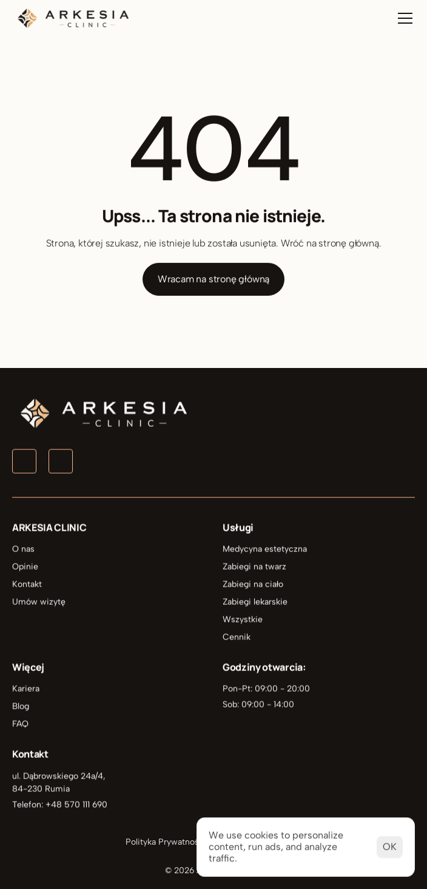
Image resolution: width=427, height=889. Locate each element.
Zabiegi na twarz (254, 567)
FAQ (20, 724)
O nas (23, 549)
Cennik (236, 637)
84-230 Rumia (41, 788)
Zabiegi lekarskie (255, 602)
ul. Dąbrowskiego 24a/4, (60, 776)
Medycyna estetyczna (265, 549)
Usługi (238, 527)
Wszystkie (243, 620)
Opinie (25, 567)
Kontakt (27, 584)
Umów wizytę (39, 602)
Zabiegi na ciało (253, 584)
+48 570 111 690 (76, 804)
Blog (20, 706)
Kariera (25, 689)
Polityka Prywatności (166, 842)
